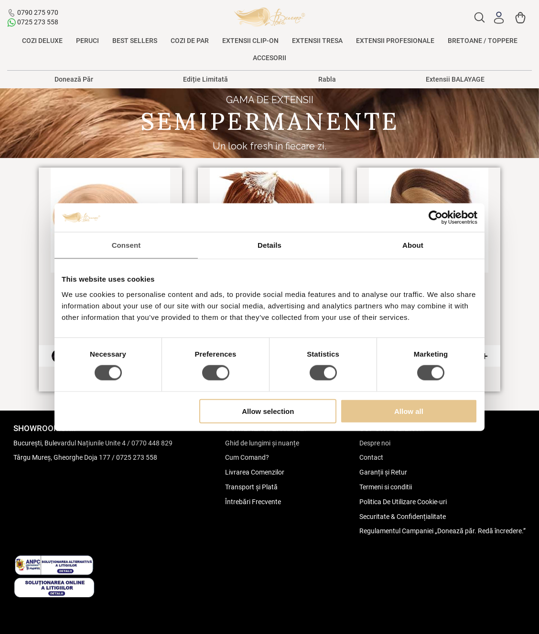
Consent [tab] (126, 245)
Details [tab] (269, 245)
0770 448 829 (151, 443)
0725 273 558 (37, 22)
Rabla (327, 79)
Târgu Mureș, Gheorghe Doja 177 (61, 457)
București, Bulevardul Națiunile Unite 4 (69, 443)
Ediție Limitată (205, 79)
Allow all (408, 411)
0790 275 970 (37, 12)
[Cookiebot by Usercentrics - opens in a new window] (435, 218)
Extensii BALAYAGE (455, 79)
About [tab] (412, 245)
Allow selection (268, 411)
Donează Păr (73, 79)
